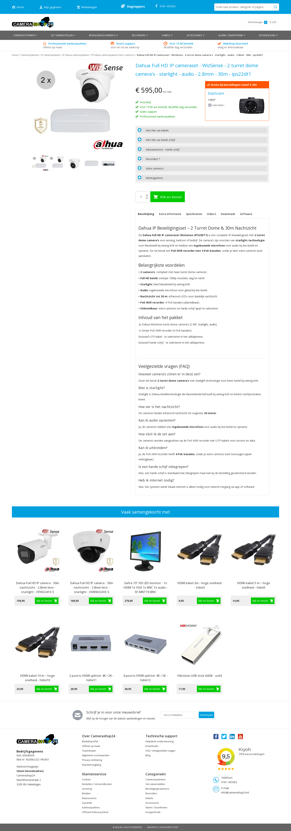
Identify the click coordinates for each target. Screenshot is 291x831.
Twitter (224, 736)
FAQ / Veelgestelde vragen (160, 750)
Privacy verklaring (92, 760)
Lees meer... (218, 105)
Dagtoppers (136, 6)
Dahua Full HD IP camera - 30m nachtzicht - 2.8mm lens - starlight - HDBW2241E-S (91, 587)
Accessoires (152, 802)
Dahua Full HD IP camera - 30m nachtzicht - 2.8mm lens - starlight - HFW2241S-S (37, 587)
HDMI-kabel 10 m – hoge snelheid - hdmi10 (37, 678)
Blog (148, 755)
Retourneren (89, 798)
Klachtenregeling (91, 764)
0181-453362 (168, 6)
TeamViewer (89, 750)
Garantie (87, 802)
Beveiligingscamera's (157, 788)
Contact (86, 779)
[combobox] (246, 7)
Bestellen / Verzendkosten (97, 784)
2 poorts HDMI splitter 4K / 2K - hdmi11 (91, 678)
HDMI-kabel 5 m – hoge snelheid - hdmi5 (253, 585)
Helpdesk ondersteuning (160, 741)
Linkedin (232, 736)
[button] (57, 163)
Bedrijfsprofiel (90, 741)
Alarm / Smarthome (156, 807)
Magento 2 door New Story (162, 827)
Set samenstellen (155, 784)
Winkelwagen (89, 7)
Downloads (228, 214)
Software (246, 214)
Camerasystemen (30, 55)
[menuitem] (25, 35)
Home (20, 7)
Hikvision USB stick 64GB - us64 (199, 676)
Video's (211, 214)
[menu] (145, 35)
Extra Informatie (170, 214)
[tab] (202, 130)
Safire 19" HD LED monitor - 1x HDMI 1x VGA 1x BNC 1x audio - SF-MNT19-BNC (146, 587)
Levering (87, 788)
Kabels (149, 798)
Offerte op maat (91, 746)
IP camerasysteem (50, 55)
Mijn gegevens (52, 7)
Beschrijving (146, 214)
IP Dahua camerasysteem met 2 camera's (113, 55)
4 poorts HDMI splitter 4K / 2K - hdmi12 (145, 678)
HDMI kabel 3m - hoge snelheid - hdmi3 (199, 585)
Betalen (86, 793)
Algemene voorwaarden (95, 755)
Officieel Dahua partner (95, 812)
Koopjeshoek (153, 812)
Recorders (151, 793)
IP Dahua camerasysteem (76, 55)
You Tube (240, 736)
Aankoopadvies (91, 807)
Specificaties (194, 214)
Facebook (215, 736)
